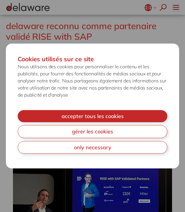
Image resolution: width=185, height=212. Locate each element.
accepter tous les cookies (93, 116)
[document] (92, 106)
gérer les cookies (92, 131)
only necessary (92, 147)
